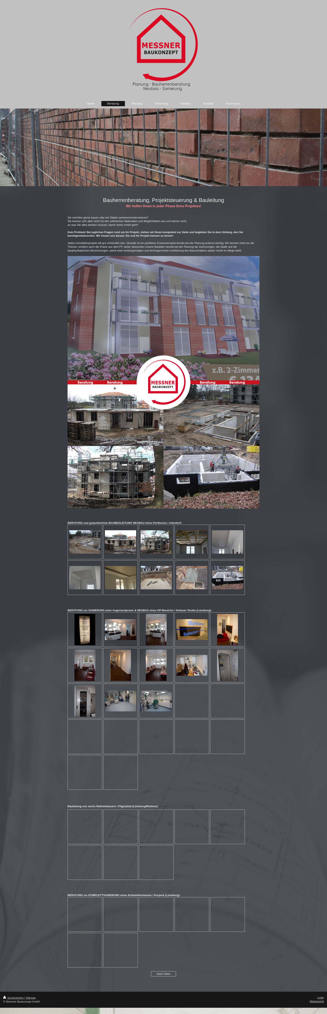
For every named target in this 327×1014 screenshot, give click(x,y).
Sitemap (31, 997)
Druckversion (13, 997)
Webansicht (317, 1001)
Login (320, 997)
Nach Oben (163, 973)
